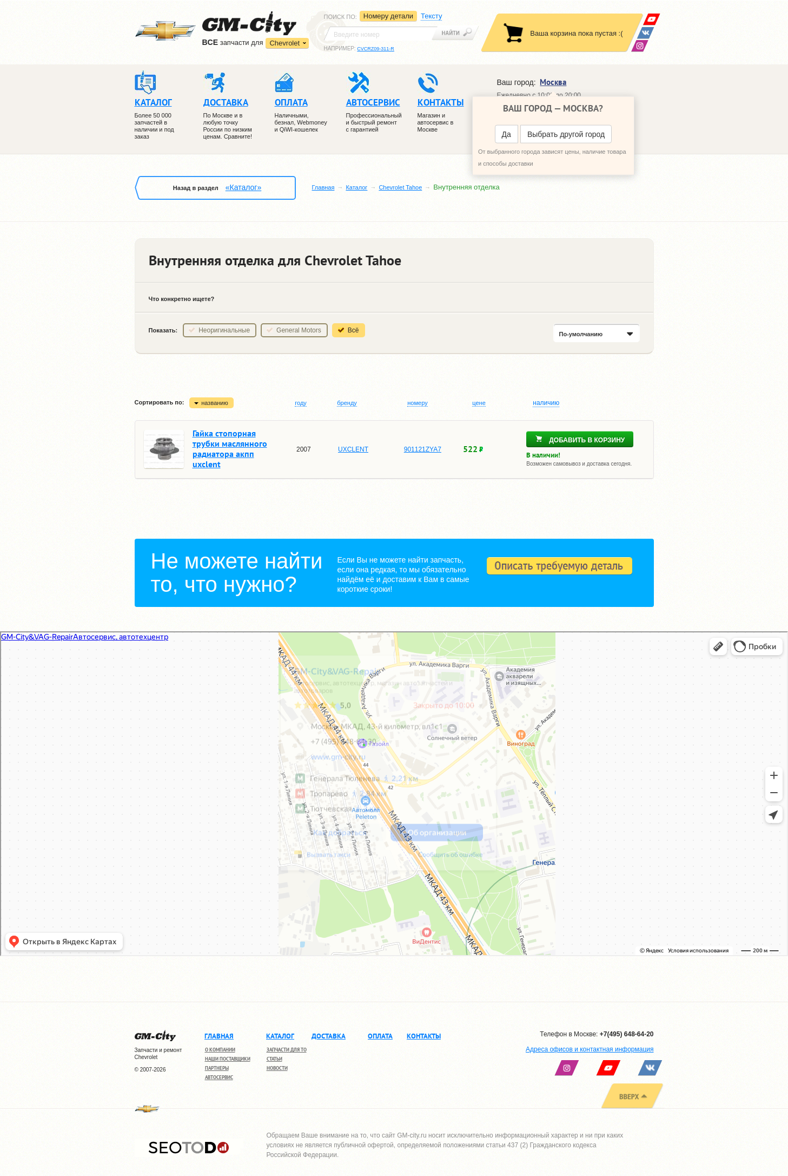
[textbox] (381, 34)
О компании (220, 1050)
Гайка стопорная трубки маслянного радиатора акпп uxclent (230, 448)
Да (506, 134)
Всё (353, 330)
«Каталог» (243, 187)
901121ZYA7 (422, 449)
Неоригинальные (224, 330)
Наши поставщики (227, 1059)
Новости (277, 1068)
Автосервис (219, 1077)
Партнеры (217, 1068)
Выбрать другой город (566, 134)
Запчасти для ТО (287, 1050)
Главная (323, 187)
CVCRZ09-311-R (375, 48)
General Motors (298, 330)
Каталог (356, 187)
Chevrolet (284, 43)
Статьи (274, 1059)
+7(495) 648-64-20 (627, 1034)
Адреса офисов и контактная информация (589, 1049)
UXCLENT (353, 449)
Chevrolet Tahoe (400, 187)
